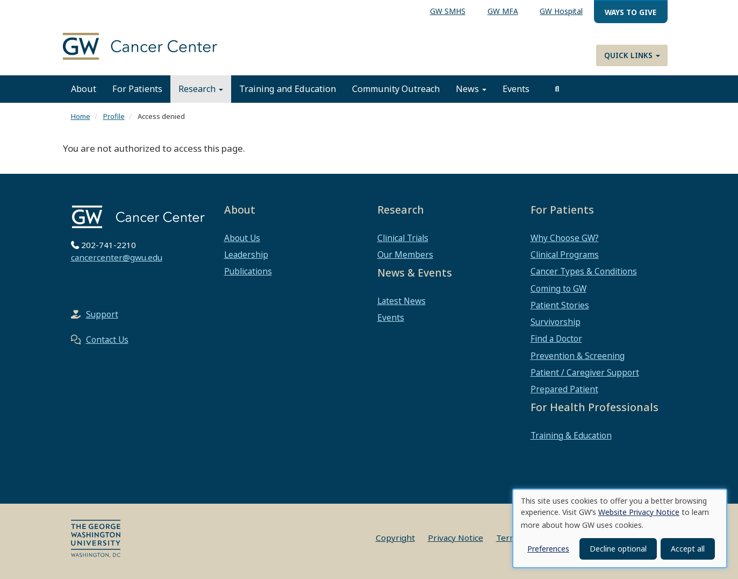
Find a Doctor (556, 338)
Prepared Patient (564, 389)
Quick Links (632, 55)
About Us (242, 237)
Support (102, 314)
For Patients (137, 89)
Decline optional (618, 548)
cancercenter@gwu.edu (116, 257)
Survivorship (556, 321)
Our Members (405, 254)
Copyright (395, 537)
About (83, 89)
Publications (248, 271)
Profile (114, 116)
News (471, 89)
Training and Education (287, 89)
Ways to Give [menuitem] (630, 12)
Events (516, 89)
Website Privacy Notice (638, 512)
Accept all (688, 548)
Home (80, 116)
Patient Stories (560, 305)
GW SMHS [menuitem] (447, 11)
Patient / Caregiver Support (585, 372)
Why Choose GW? (565, 237)
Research (200, 89)
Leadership (246, 254)
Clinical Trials (402, 237)
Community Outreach (396, 89)
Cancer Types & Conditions (584, 271)
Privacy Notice (455, 537)
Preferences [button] (548, 548)
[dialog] (619, 528)
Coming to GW (558, 288)
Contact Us (107, 339)
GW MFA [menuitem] (503, 11)
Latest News (401, 300)
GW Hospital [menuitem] (561, 11)
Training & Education (571, 435)
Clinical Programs (565, 254)
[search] (557, 88)
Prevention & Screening (578, 355)
